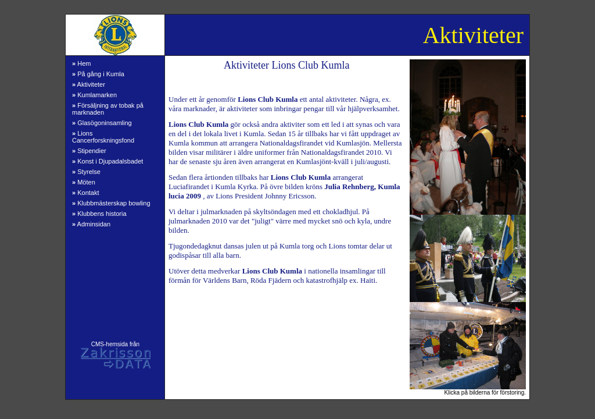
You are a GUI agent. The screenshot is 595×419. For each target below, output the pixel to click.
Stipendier (89, 150)
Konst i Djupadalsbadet (107, 161)
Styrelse (86, 171)
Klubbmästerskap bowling (111, 203)
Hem (81, 63)
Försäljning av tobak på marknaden (108, 109)
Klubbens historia (99, 213)
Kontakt (85, 192)
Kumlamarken (94, 94)
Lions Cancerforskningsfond (103, 137)
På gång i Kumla (98, 73)
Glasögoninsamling (102, 122)
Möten (83, 182)
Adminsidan (91, 224)
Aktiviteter (88, 84)
